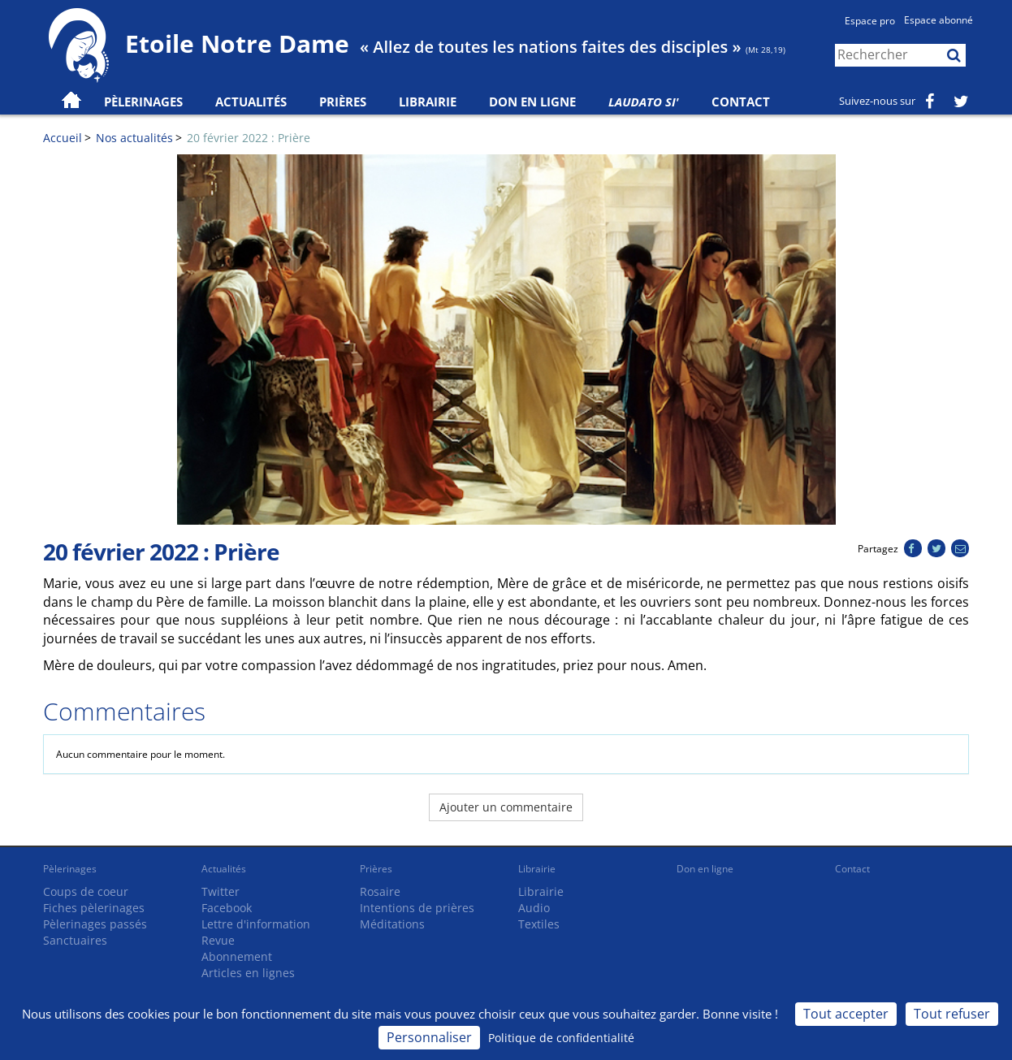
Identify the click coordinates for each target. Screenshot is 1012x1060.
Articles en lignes (248, 972)
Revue (218, 940)
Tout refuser (952, 1014)
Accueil (62, 137)
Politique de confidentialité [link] (561, 1037)
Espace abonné (938, 20)
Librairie (427, 101)
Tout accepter (846, 1014)
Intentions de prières (417, 907)
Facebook (226, 907)
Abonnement (236, 956)
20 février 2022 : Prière (248, 137)
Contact (740, 101)
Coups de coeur (85, 891)
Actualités (223, 869)
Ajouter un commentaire (506, 807)
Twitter (220, 891)
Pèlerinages (70, 869)
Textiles (539, 924)
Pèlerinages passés (95, 924)
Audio (534, 907)
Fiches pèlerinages (94, 907)
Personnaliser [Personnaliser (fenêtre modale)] (429, 1037)
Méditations (392, 924)
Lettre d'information (255, 924)
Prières (342, 101)
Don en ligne (532, 101)
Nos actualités (134, 137)
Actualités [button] (251, 101)
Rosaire (380, 891)
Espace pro (870, 21)
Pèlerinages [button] (143, 101)
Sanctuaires (75, 940)
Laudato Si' (643, 101)
